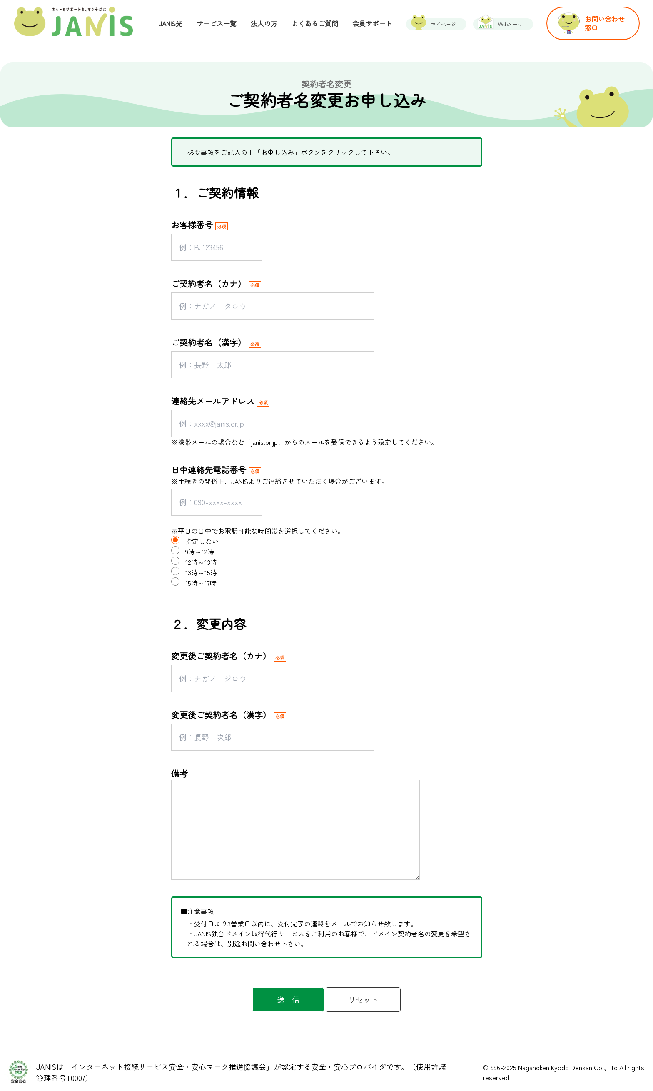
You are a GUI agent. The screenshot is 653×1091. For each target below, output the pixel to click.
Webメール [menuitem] (510, 23)
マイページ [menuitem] (443, 23)
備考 (179, 773)
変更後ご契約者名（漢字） (221, 715)
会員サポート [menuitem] (372, 23)
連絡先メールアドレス (212, 401)
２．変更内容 (208, 623)
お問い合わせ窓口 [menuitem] (605, 23)
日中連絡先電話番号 (208, 470)
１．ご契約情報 (215, 192)
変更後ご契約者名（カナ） (221, 656)
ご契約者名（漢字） (208, 342)
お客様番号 (192, 225)
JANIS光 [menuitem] (170, 23)
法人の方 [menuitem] (264, 23)
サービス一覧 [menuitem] (217, 23)
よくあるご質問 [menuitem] (315, 23)
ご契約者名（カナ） (208, 283)
